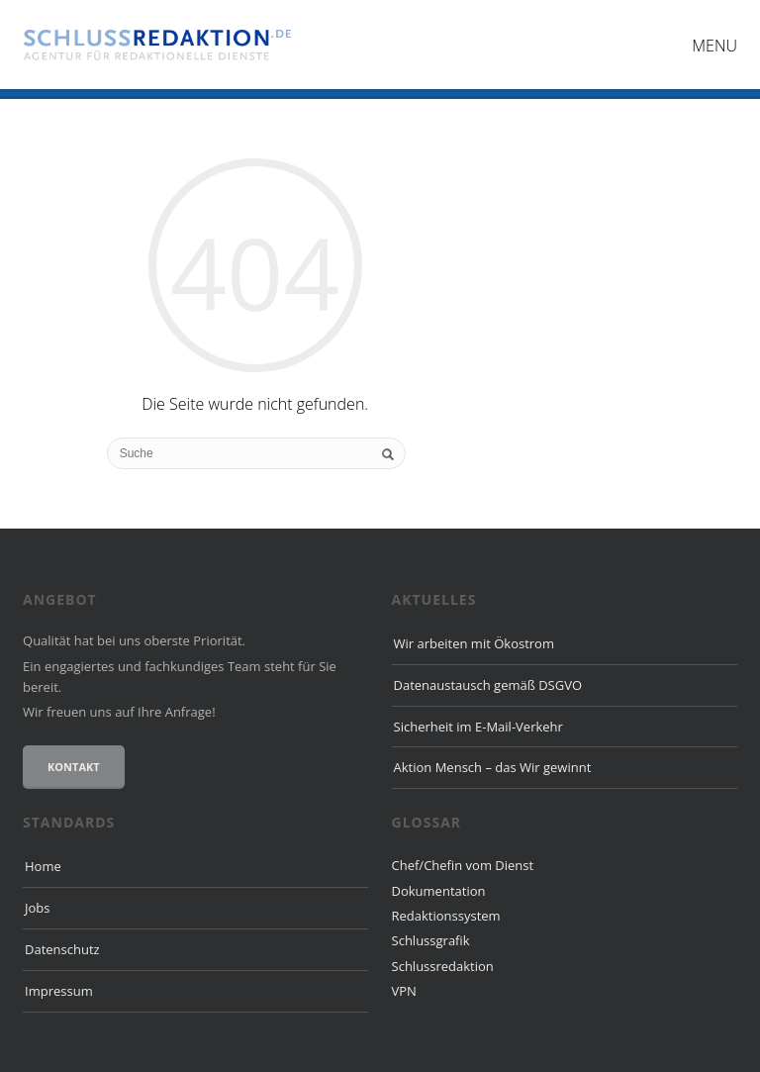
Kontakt (74, 766)
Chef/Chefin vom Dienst (463, 865)
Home (43, 866)
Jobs (37, 908)
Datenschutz (62, 949)
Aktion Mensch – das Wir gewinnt (493, 767)
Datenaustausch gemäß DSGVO (488, 685)
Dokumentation (439, 891)
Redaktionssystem (446, 916)
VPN (404, 991)
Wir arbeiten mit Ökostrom (474, 643)
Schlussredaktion (443, 966)
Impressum (59, 991)
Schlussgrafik (431, 940)
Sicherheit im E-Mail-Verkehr (478, 726)
